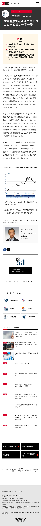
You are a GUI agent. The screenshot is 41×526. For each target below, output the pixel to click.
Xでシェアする (8, 249)
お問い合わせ (35, 470)
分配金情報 (6, 455)
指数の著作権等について (20, 470)
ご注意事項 (28, 470)
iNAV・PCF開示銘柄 (28, 455)
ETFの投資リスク (5, 470)
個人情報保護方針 (6, 491)
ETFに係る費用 (13, 470)
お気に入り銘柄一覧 (9, 446)
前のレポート (13, 281)
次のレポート (27, 281)
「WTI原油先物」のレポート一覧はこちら (17, 270)
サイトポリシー (18, 491)
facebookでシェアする (5, 249)
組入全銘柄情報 (27, 446)
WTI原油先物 (16, 16)
